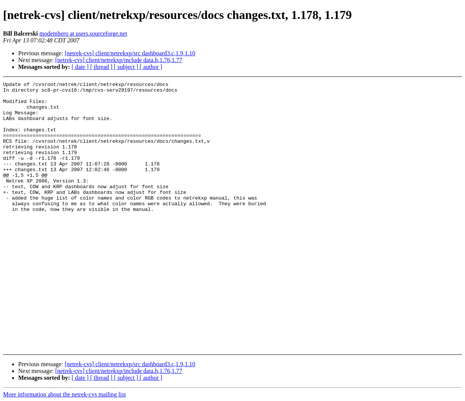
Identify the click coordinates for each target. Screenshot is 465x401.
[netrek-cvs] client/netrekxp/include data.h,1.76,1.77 (118, 60)
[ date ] (81, 67)
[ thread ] (102, 67)
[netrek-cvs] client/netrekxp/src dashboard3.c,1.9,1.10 (130, 53)
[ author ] (151, 67)
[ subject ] (127, 67)
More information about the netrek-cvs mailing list (64, 394)
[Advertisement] (416, 100)
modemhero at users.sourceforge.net (83, 33)
